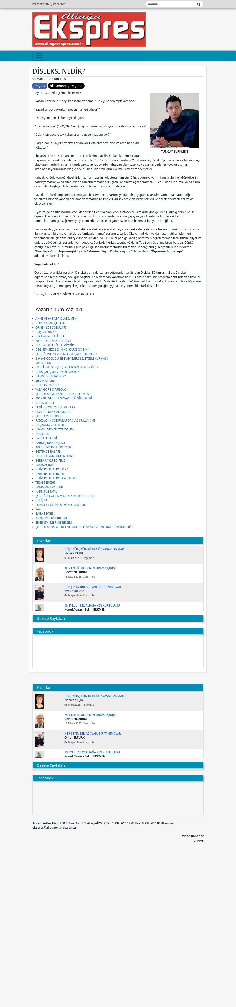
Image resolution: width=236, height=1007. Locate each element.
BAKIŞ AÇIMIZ (45, 465)
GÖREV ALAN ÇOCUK (49, 323)
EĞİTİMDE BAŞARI (47, 451)
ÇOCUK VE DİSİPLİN (49, 416)
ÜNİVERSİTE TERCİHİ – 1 (52, 469)
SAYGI (39, 509)
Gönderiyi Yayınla (66, 85)
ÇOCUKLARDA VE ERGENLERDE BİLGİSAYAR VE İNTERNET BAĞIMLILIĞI (83, 527)
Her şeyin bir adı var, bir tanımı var (92, 587)
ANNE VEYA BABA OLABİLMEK (55, 318)
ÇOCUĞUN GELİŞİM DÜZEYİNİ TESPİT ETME (65, 496)
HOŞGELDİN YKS (46, 332)
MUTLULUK (43, 363)
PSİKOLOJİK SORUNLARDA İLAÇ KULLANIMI (65, 420)
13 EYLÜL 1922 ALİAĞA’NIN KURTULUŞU (92, 605)
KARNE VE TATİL (46, 491)
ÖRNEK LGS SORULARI (50, 327)
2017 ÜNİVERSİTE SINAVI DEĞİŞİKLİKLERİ (63, 398)
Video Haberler (193, 836)
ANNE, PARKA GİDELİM (51, 518)
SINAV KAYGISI (45, 381)
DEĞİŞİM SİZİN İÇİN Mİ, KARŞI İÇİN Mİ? (62, 349)
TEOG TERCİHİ (45, 482)
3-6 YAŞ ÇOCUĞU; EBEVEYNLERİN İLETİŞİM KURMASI (71, 358)
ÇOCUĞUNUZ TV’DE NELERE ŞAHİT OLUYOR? (66, 354)
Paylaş (40, 85)
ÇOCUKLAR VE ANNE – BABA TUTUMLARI (63, 394)
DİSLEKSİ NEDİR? (47, 385)
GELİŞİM (41, 500)
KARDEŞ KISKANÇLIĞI (50, 443)
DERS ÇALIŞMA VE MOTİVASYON (57, 372)
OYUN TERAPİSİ (46, 438)
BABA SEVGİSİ (45, 514)
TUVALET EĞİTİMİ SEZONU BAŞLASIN (60, 505)
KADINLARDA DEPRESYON (53, 447)
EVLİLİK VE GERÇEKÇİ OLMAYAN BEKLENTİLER (66, 367)
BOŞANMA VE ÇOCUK (50, 425)
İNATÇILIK (42, 434)
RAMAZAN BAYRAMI (49, 487)
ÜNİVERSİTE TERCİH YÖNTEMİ (56, 478)
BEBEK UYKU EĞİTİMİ (50, 460)
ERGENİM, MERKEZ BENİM (53, 522)
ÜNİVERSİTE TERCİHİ (49, 474)
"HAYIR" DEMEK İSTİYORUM (54, 429)
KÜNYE (199, 841)
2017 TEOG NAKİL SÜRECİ (53, 341)
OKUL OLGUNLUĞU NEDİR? (54, 456)
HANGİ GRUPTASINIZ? (50, 376)
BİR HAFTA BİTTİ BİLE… (51, 336)
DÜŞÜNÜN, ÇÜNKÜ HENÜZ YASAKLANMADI (94, 549)
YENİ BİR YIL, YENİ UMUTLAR (55, 407)
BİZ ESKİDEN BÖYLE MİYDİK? (55, 345)
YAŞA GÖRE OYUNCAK (50, 389)
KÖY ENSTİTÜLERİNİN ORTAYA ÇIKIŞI (90, 568)
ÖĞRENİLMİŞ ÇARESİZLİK (52, 412)
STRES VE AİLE (45, 403)
